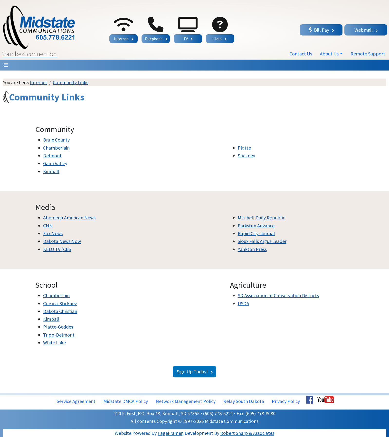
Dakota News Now (62, 241)
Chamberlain (56, 148)
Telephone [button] (153, 38)
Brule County (56, 140)
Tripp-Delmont (59, 335)
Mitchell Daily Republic (261, 217)
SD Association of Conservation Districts (278, 295)
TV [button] (185, 38)
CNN (48, 226)
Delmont (52, 155)
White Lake (54, 342)
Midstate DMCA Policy (125, 401)
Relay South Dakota (243, 401)
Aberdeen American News (69, 217)
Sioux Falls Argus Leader (262, 241)
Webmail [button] (363, 30)
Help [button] (218, 38)
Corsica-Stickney (60, 303)
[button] (49, 30)
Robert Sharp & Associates (247, 433)
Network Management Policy (186, 401)
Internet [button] (121, 38)
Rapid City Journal (256, 233)
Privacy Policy (286, 401)
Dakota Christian (60, 311)
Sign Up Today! (192, 371)
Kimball (51, 171)
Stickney (246, 155)
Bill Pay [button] (319, 30)
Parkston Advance (256, 226)
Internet (38, 82)
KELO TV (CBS (57, 249)
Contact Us (300, 54)
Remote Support (368, 54)
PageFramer (170, 433)
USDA (243, 303)
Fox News (53, 233)
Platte (244, 148)
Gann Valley (55, 163)
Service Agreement (76, 401)
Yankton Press (252, 249)
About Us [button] (329, 54)
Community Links (70, 82)
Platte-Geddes (58, 327)
